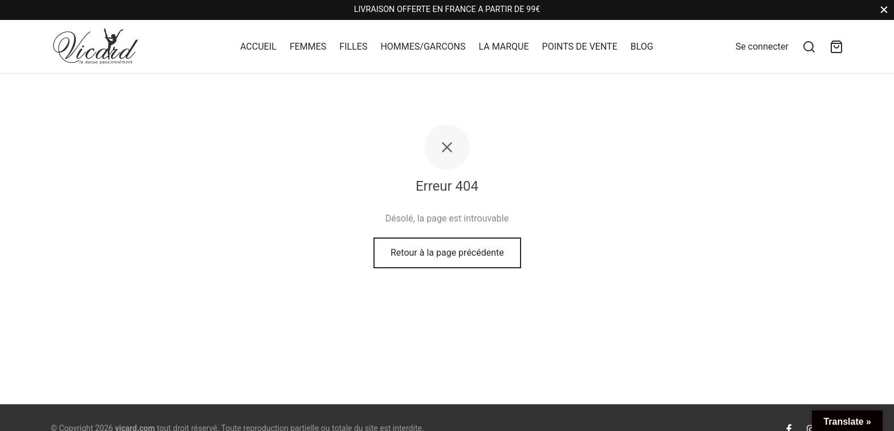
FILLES (353, 46)
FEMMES (308, 46)
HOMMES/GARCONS (422, 46)
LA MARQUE (503, 46)
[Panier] (836, 47)
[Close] (884, 10)
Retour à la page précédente (447, 253)
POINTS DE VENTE (579, 46)
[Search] (809, 47)
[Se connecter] (762, 46)
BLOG (642, 46)
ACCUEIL (258, 46)
